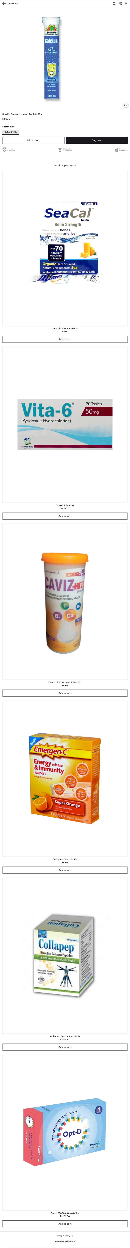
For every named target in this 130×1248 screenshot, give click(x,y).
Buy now (96, 140)
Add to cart (33, 140)
